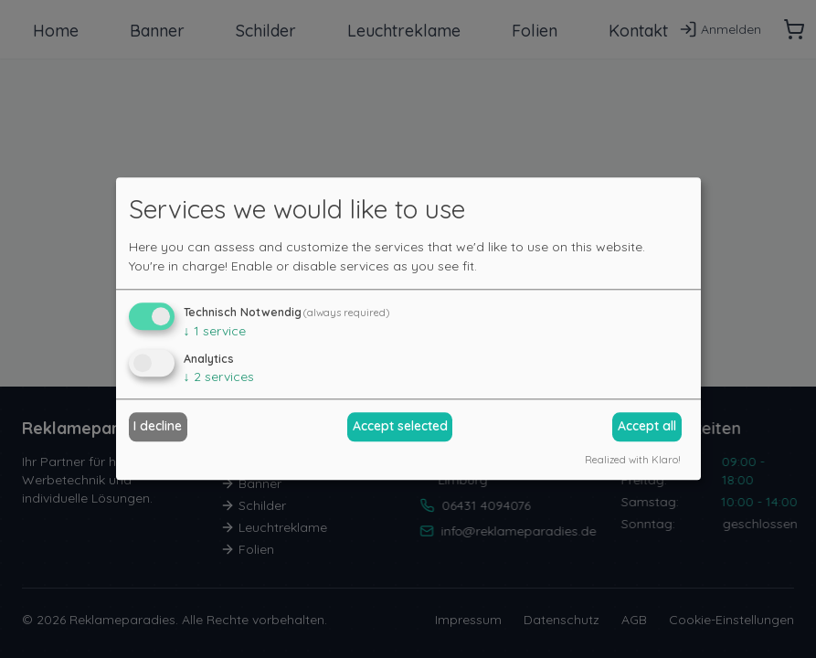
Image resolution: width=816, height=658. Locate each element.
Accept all (647, 426)
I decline (157, 426)
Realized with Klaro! (633, 459)
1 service (215, 331)
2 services (219, 376)
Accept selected (400, 426)
